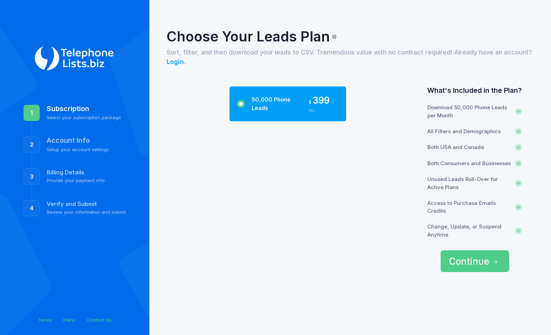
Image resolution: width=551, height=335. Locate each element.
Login (175, 61)
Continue (474, 261)
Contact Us (99, 320)
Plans (69, 320)
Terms (45, 320)
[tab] (287, 104)
